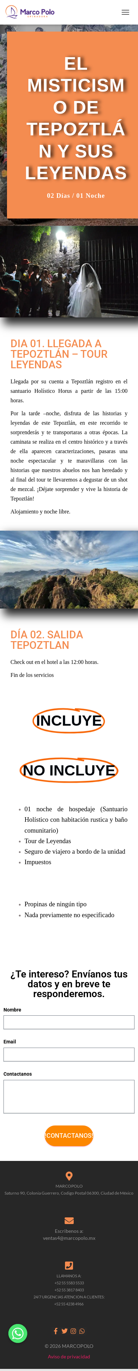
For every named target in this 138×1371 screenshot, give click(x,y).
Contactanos (17, 1074)
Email (9, 1041)
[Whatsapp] (17, 1333)
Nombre (12, 1010)
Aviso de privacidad (69, 1356)
